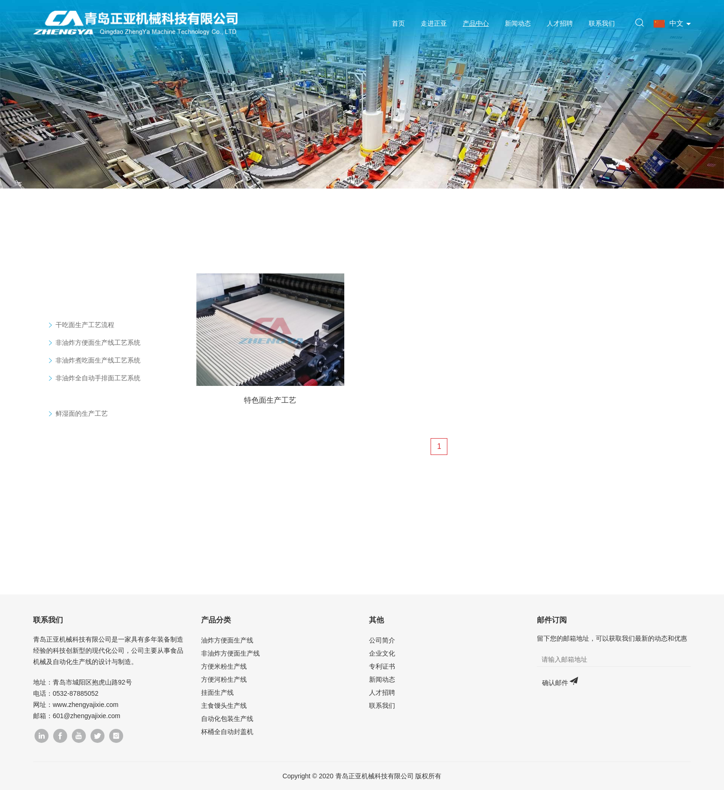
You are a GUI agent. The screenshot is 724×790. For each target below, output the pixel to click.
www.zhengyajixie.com (85, 704)
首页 (397, 23)
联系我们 (601, 23)
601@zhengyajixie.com (86, 716)
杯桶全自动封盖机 (227, 731)
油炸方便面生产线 (227, 640)
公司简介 (382, 640)
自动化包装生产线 (227, 718)
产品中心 (475, 23)
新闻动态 (517, 23)
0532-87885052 (75, 693)
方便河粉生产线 (224, 679)
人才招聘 (559, 23)
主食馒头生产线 (224, 705)
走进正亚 (433, 23)
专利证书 (382, 666)
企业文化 (382, 653)
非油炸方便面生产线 (230, 653)
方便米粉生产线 (224, 666)
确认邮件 (555, 682)
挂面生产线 (217, 692)
